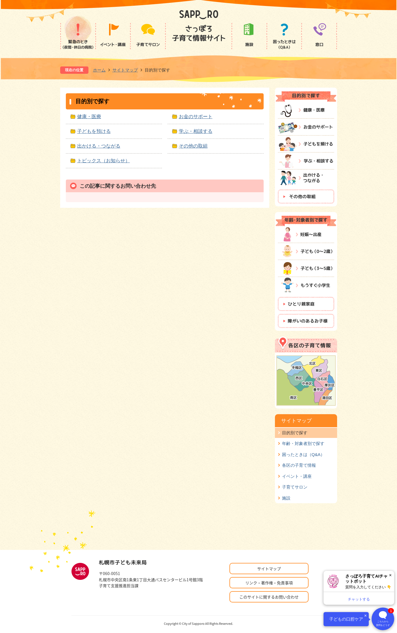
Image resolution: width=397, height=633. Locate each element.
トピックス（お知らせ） (103, 160)
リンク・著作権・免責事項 (269, 583)
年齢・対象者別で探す (303, 443)
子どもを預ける (94, 131)
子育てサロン (294, 487)
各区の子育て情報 (299, 465)
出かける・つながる (98, 146)
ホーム (99, 70)
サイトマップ (125, 70)
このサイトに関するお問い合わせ (269, 597)
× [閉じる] (390, 575)
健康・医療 (89, 116)
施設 (286, 498)
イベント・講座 (297, 476)
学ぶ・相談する (195, 131)
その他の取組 (193, 146)
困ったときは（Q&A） (303, 454)
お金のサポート (195, 116)
